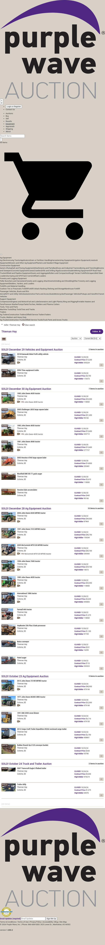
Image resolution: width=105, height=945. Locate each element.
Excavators (63, 271)
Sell (7, 118)
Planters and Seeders (44, 263)
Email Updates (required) (10, 919)
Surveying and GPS (14, 276)
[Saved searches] (1, 102)
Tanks (26, 304)
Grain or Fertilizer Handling (41, 260)
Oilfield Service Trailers (35, 314)
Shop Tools (16, 309)
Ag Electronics (6, 260)
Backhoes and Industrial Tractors (66, 268)
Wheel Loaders (40, 276)
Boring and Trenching (88, 268)
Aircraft (3, 294)
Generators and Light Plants (50, 302)
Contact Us (10, 109)
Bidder (78, 363)
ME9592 (5, 561)
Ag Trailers (4, 314)
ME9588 (5, 610)
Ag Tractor (16, 260)
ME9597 (5, 642)
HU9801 (5, 490)
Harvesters (56, 260)
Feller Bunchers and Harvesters (13, 281)
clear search (28, 325)
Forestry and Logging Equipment (13, 278)
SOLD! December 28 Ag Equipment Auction (26, 508)
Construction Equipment (10, 265)
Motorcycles (59, 294)
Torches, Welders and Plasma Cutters (44, 304)
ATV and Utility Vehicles (16, 294)
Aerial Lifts (4, 268)
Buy (7, 116)
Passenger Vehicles (72, 294)
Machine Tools (6, 309)
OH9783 (5, 681)
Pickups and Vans (87, 294)
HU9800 (5, 370)
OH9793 (5, 713)
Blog (56, 922)
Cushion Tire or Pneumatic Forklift (14, 289)
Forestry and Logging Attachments (40, 281)
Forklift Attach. (34, 289)
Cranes (31, 271)
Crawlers (37, 271)
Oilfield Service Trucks (34, 320)
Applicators (25, 260)
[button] (52, 248)
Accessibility (48, 922)
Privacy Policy (35, 922)
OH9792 (5, 745)
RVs (96, 294)
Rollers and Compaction (59, 273)
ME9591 (5, 577)
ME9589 (5, 529)
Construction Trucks (16, 320)
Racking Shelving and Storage (52, 289)
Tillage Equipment (60, 263)
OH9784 (5, 697)
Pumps (21, 304)
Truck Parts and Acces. (52, 320)
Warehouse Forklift (72, 289)
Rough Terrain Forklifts (78, 273)
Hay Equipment (67, 260)
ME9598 (5, 658)
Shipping (9, 129)
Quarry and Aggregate (40, 273)
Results (9, 121)
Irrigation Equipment (81, 260)
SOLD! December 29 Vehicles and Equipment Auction (32, 349)
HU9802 (5, 474)
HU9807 (5, 354)
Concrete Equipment (20, 271)
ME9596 (5, 545)
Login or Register (14, 106)
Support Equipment (8, 299)
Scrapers (91, 273)
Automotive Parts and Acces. (37, 294)
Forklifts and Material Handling (12, 286)
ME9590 (5, 513)
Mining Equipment (82, 271)
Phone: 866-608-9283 (30, 924)
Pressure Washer (11, 304)
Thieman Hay (22, 357)
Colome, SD (21, 360)
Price (79, 360)
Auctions (9, 113)
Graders (71, 271)
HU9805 (5, 410)
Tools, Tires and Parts (9, 307)
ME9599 (5, 594)
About (8, 131)
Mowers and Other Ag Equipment (22, 263)
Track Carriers (28, 276)
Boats (51, 294)
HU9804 (5, 394)
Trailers (3, 312)
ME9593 (5, 626)
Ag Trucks (4, 320)
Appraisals (10, 126)
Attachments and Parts (43, 268)
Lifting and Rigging (69, 302)
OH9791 (5, 785)
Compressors (5, 302)
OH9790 (5, 729)
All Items (3, 142)
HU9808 (5, 442)
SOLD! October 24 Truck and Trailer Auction (26, 763)
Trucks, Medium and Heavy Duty (13, 317)
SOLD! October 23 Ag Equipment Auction (24, 676)
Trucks (65, 320)
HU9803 (5, 426)
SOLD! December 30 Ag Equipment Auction (26, 388)
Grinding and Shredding (63, 281)
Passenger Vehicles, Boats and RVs (14, 291)
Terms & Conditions (8, 922)
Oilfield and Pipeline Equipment (18, 273)
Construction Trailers (17, 314)
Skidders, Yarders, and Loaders (21, 283)
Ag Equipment (6, 258)
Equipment (10, 124)
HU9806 (5, 458)
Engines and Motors (19, 302)
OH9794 (5, 768)
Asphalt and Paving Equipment (21, 268)
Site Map (63, 922)
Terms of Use (23, 922)
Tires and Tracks (28, 309)
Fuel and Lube (33, 302)
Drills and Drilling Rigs (50, 271)
